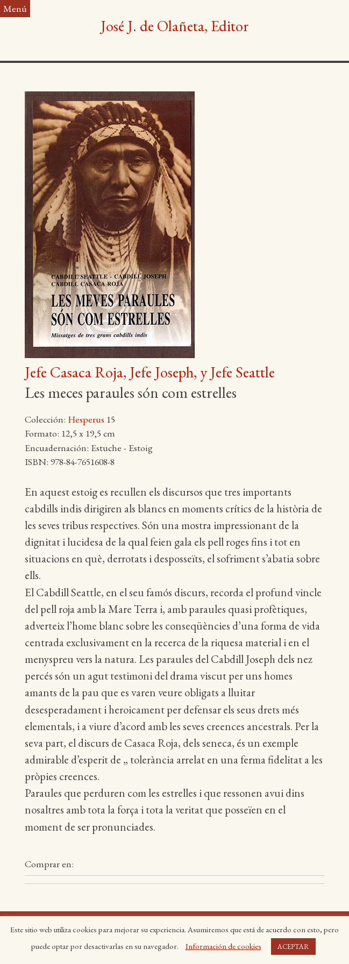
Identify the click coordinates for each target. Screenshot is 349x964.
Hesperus (86, 419)
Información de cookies (223, 946)
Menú (15, 8)
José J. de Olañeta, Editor (175, 26)
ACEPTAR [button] (293, 946)
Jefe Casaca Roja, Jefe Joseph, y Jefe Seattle (150, 372)
